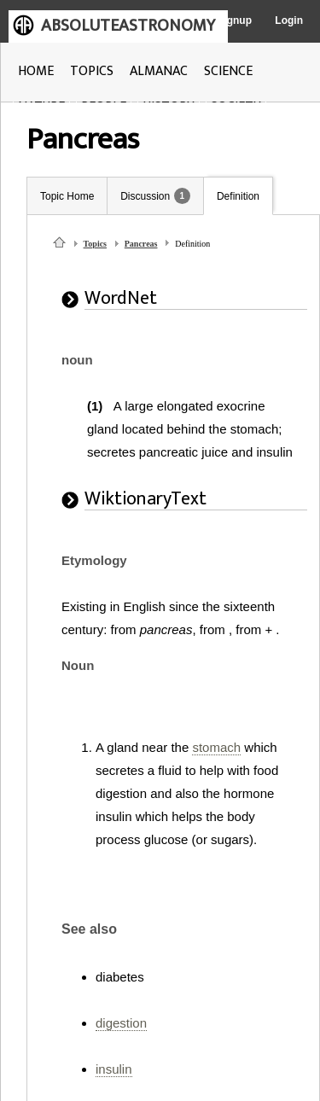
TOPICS (91, 71)
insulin (114, 1069)
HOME (36, 71)
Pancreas (141, 243)
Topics (95, 243)
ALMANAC (159, 71)
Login (289, 20)
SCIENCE (228, 71)
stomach (216, 747)
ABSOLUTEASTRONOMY (128, 25)
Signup (234, 20)
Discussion (145, 196)
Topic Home (67, 196)
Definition (238, 196)
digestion (121, 1023)
